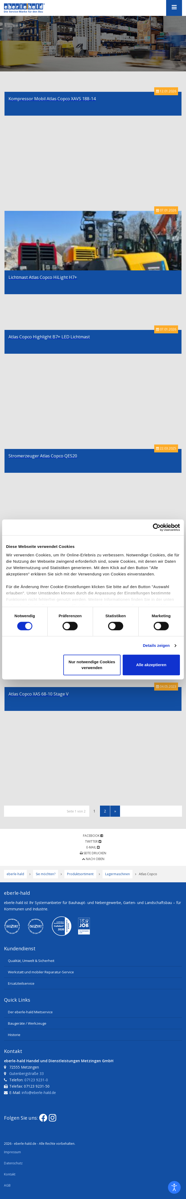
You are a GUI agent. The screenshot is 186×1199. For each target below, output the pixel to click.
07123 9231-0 (36, 1079)
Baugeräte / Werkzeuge (27, 1023)
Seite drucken (93, 853)
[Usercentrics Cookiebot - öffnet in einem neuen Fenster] (157, 527)
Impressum (12, 1152)
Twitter (93, 841)
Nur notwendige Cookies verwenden (92, 665)
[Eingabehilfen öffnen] (174, 1187)
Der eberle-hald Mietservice (30, 1012)
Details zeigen (156, 645)
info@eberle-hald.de (39, 1092)
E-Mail (93, 847)
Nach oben (93, 859)
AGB (7, 1185)
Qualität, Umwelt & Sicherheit (31, 960)
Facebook (93, 835)
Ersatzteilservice (21, 983)
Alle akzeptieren (151, 665)
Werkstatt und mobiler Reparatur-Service (41, 972)
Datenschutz (13, 1163)
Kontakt (9, 1174)
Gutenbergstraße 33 (26, 1073)
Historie (14, 1034)
